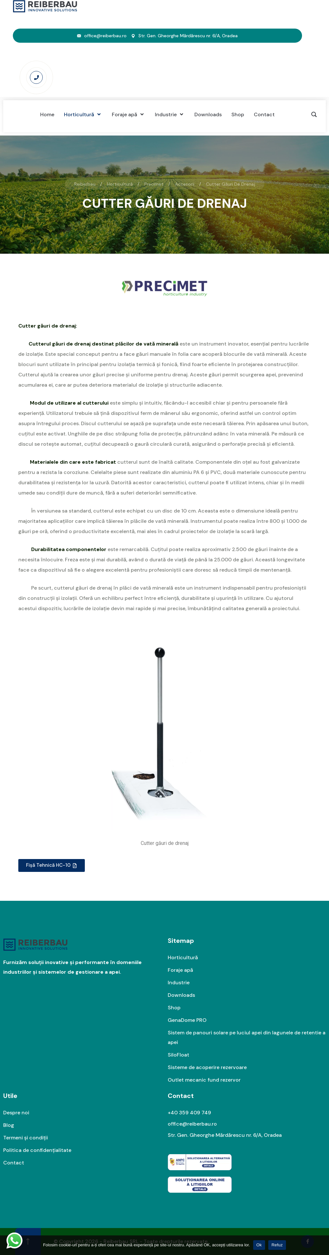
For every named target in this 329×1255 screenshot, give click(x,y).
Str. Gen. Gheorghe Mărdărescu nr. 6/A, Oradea (188, 36)
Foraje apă (180, 970)
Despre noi (16, 1112)
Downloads (181, 995)
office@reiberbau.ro (105, 36)
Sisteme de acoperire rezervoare (207, 1067)
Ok (259, 1244)
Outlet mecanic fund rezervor (204, 1079)
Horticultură (183, 957)
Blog (8, 1125)
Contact (13, 1162)
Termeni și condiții (25, 1137)
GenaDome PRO (187, 1020)
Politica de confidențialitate (37, 1150)
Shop (174, 1007)
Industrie (179, 982)
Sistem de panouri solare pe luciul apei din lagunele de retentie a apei (246, 1037)
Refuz (277, 1244)
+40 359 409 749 (189, 1112)
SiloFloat (178, 1054)
